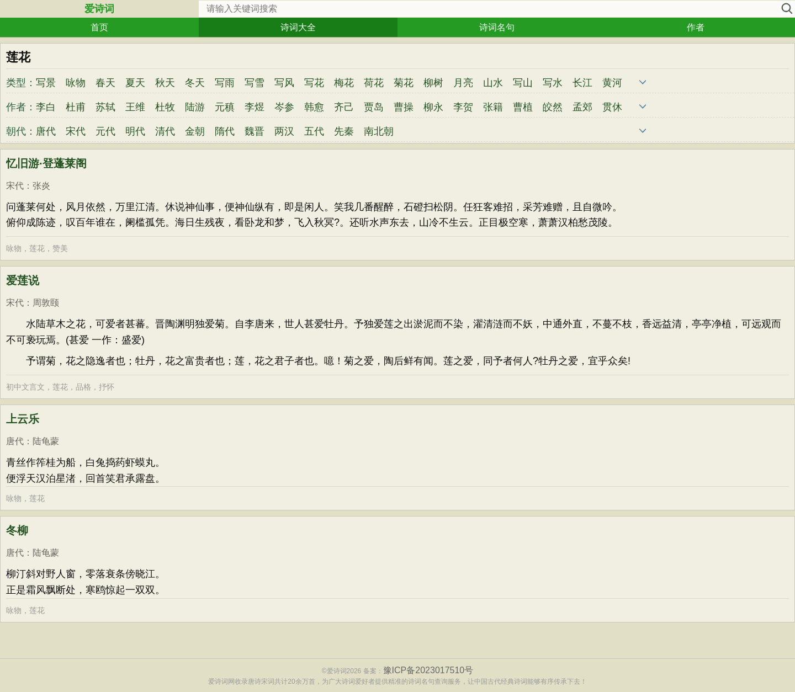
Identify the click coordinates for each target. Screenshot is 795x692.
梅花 (344, 82)
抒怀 (106, 386)
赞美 (60, 248)
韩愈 (314, 107)
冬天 (195, 82)
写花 (314, 82)
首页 (99, 27)
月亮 (463, 82)
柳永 (433, 107)
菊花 (404, 82)
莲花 (37, 248)
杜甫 (76, 107)
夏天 (135, 82)
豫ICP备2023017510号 (428, 670)
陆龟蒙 (46, 441)
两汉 (284, 131)
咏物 (76, 82)
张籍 (493, 107)
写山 (523, 82)
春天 (105, 82)
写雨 (225, 82)
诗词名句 (497, 27)
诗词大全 (298, 27)
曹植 (523, 107)
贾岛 (374, 107)
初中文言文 (25, 386)
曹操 (404, 107)
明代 (135, 131)
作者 (695, 27)
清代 (165, 131)
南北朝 (379, 131)
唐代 (46, 131)
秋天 (165, 82)
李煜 (254, 107)
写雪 (254, 82)
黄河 (612, 82)
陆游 (195, 107)
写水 (553, 82)
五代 (314, 131)
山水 (493, 82)
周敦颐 (46, 302)
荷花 (374, 82)
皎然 (553, 107)
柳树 (433, 82)
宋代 (76, 131)
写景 (46, 82)
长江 (582, 82)
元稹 (225, 107)
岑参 (284, 107)
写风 (284, 82)
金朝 (195, 131)
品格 (83, 386)
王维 (135, 107)
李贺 (463, 107)
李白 (46, 107)
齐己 (344, 107)
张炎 (41, 185)
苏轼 (105, 107)
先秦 (344, 131)
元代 (105, 131)
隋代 (225, 131)
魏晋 (254, 131)
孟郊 (582, 107)
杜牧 (165, 107)
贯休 (612, 107)
